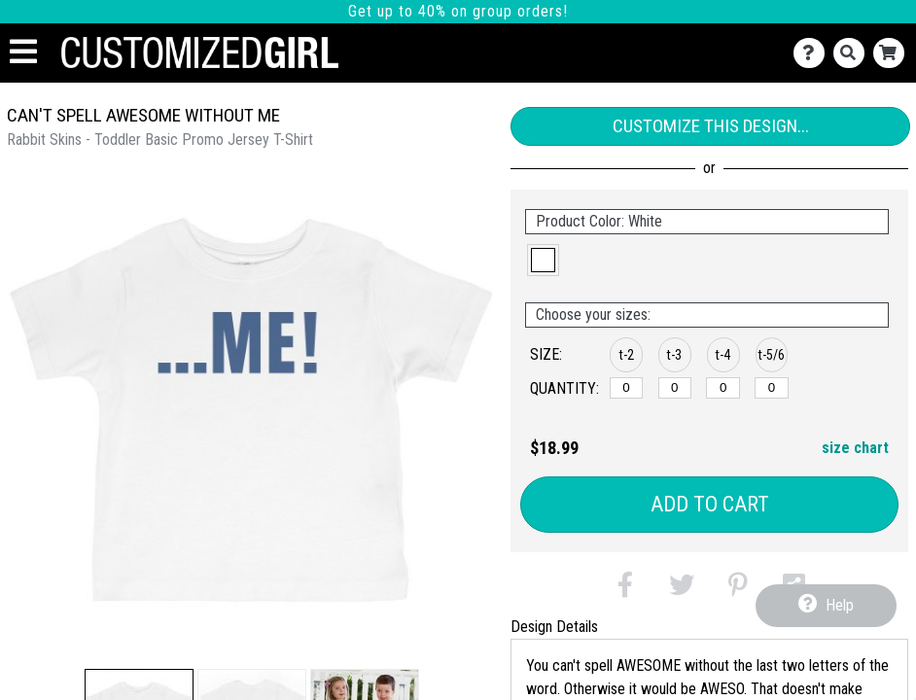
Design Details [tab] (554, 626)
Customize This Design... (711, 126)
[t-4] (723, 388)
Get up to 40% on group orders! (458, 11)
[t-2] (627, 388)
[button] (543, 260)
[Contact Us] (813, 53)
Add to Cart (710, 504)
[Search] (853, 53)
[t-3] (675, 388)
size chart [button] (855, 447)
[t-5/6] (772, 388)
